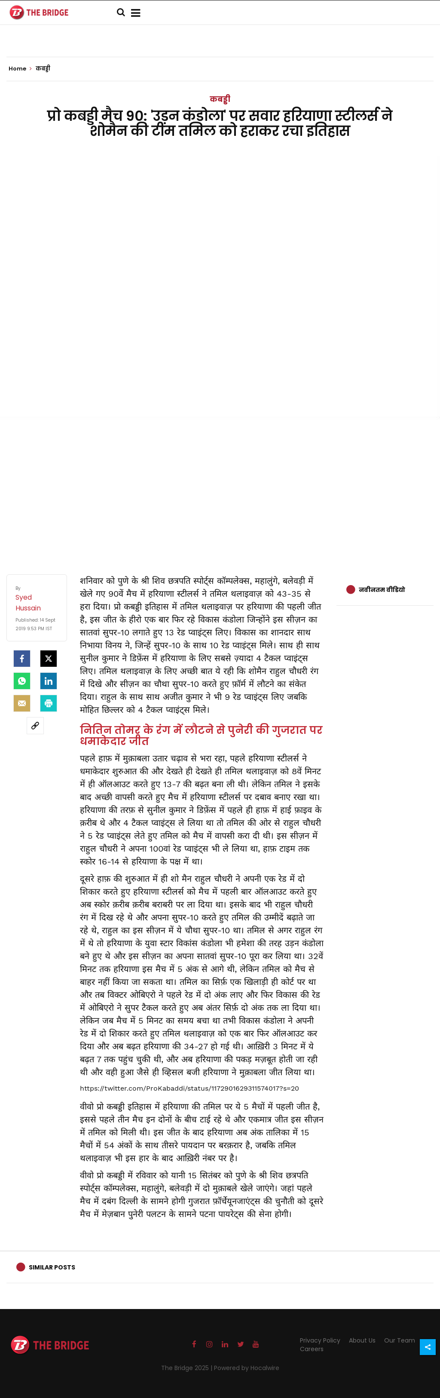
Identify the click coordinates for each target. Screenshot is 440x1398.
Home (20, 69)
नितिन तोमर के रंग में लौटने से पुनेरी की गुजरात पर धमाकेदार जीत (201, 735)
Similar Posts (52, 1267)
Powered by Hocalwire (246, 1368)
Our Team (399, 1340)
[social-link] (35, 725)
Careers (312, 1349)
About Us (362, 1340)
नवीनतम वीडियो (382, 590)
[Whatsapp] (22, 681)
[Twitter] (48, 658)
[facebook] (22, 658)
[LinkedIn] (48, 681)
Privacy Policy (320, 1340)
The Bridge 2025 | (187, 1368)
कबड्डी (220, 99)
